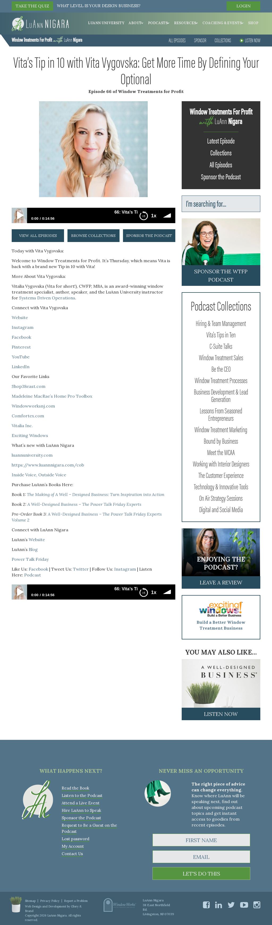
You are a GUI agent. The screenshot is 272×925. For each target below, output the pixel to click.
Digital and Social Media (221, 509)
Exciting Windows (30, 435)
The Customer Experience (221, 474)
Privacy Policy (50, 901)
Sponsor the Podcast (221, 176)
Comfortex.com (28, 415)
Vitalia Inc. (22, 425)
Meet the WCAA (221, 452)
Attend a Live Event (81, 802)
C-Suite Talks (221, 345)
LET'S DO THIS (201, 873)
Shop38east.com (28, 386)
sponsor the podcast (149, 235)
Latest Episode (221, 140)
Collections (223, 40)
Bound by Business (221, 440)
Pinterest (21, 347)
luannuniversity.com (32, 455)
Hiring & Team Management (221, 322)
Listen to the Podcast (82, 795)
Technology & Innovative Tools (221, 486)
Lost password (75, 838)
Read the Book (75, 788)
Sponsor (200, 40)
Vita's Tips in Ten (221, 334)
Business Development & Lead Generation (221, 395)
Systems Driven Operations (47, 297)
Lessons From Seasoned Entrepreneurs (221, 414)
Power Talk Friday (30, 559)
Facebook (21, 337)
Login (243, 6)
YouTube (20, 356)
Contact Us (72, 853)
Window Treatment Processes (221, 380)
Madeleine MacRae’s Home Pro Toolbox (52, 396)
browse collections (93, 235)
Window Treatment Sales (221, 357)
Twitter (81, 569)
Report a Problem (76, 901)
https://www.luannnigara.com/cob (48, 465)
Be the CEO (221, 368)
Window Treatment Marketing (220, 429)
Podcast (32, 575)
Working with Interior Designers (221, 463)
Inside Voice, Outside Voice (39, 474)
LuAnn (47, 39)
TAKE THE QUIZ (32, 6)
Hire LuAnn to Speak (81, 810)
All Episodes (177, 40)
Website (20, 317)
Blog (33, 549)
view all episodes (38, 235)
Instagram (22, 327)
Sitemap (30, 901)
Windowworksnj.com (33, 406)
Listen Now (250, 40)
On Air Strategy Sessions (221, 497)
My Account (73, 846)
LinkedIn (20, 366)
